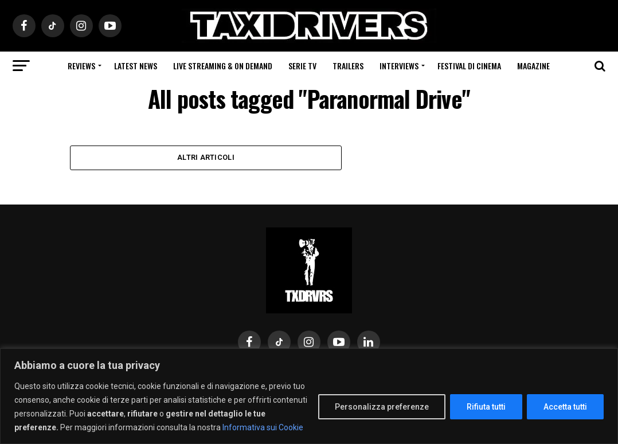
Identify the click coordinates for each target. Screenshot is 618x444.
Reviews (81, 66)
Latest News (135, 66)
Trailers (348, 66)
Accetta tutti (565, 406)
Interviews (399, 66)
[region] (309, 396)
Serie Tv (302, 66)
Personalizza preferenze (382, 406)
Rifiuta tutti (486, 406)
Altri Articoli (205, 158)
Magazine (533, 66)
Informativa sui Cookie (262, 427)
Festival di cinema (469, 66)
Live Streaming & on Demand (222, 66)
